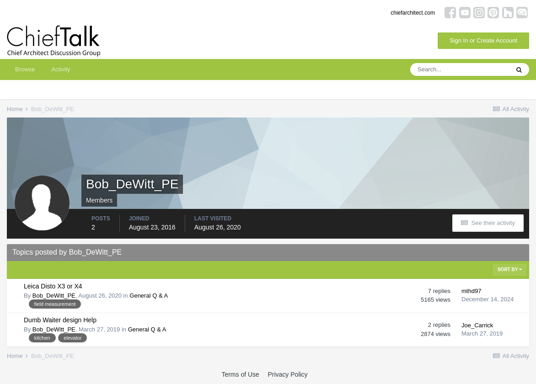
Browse (25, 69)
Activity (60, 69)
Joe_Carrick (477, 325)
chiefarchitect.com (413, 13)
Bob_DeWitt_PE (53, 295)
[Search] (459, 69)
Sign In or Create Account (483, 40)
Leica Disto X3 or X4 (53, 286)
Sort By (510, 269)
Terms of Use (240, 374)
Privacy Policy (287, 374)
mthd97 (471, 291)
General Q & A (148, 295)
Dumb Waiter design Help (60, 320)
